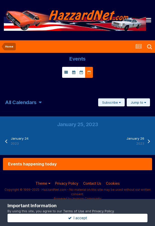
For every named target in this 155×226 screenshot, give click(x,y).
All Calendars (23, 102)
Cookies (113, 183)
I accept (77, 218)
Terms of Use (73, 211)
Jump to (138, 102)
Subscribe (111, 102)
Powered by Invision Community (77, 198)
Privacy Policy (66, 183)
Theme (43, 183)
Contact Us (92, 183)
